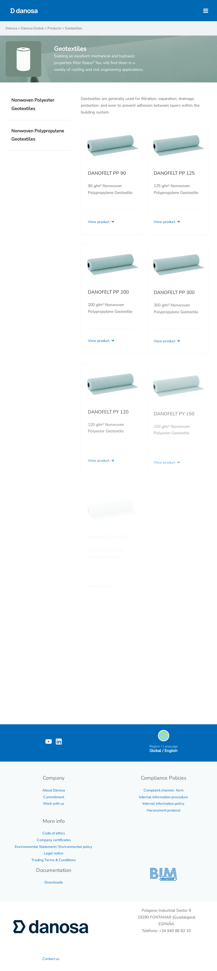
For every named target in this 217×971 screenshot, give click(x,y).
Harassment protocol (164, 810)
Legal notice (53, 853)
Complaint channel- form (164, 790)
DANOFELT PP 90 (107, 173)
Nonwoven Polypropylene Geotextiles (37, 135)
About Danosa (53, 790)
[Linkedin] (59, 741)
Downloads (53, 882)
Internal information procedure (163, 797)
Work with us (53, 803)
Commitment (53, 797)
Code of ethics (53, 833)
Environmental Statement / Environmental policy (53, 846)
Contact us (50, 958)
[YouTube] (48, 741)
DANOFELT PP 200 (108, 299)
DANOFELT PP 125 (174, 173)
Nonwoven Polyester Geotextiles (32, 104)
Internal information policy (163, 803)
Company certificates (54, 840)
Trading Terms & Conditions (53, 860)
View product (101, 221)
